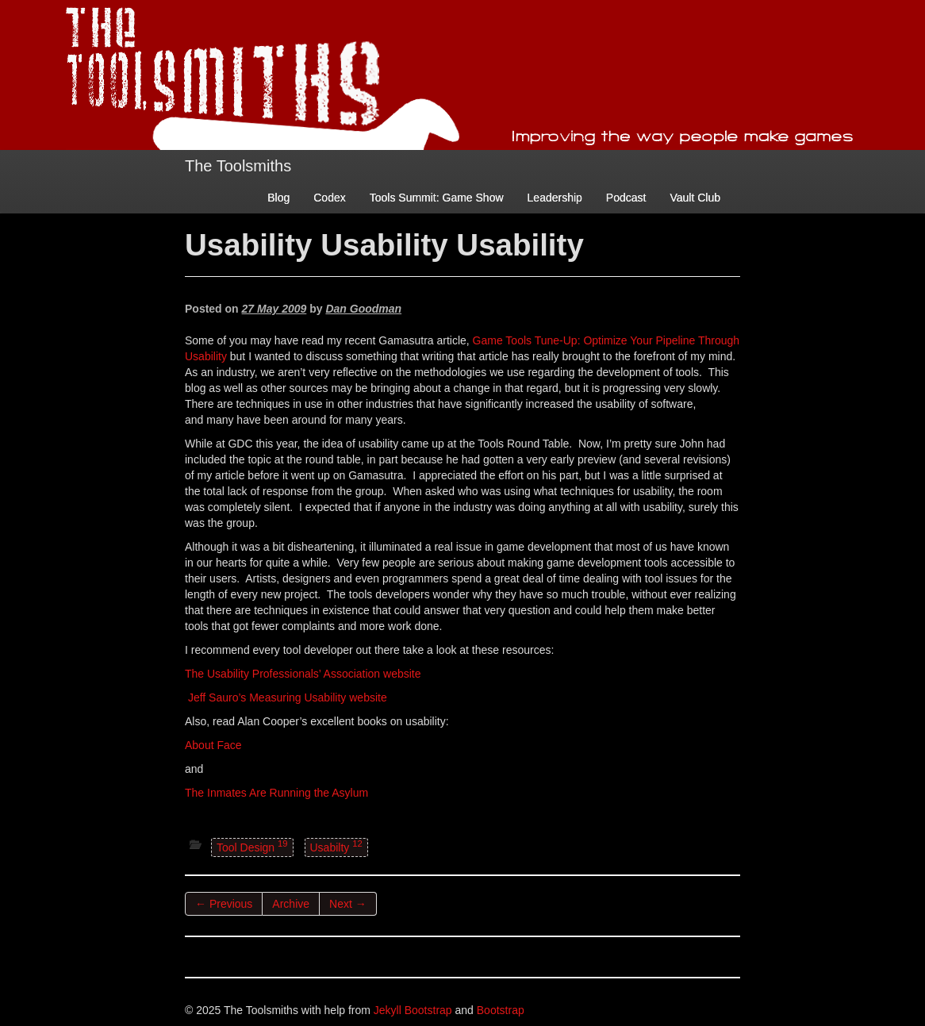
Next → (348, 903)
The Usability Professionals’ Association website (303, 673)
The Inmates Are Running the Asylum (276, 792)
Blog (278, 197)
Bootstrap (500, 1010)
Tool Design (252, 846)
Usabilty (336, 846)
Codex (329, 197)
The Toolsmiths (238, 166)
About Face (213, 745)
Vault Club (695, 197)
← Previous (223, 903)
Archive (290, 903)
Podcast (626, 197)
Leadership (555, 197)
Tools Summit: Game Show (437, 197)
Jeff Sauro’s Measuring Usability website (287, 697)
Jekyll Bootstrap (413, 1010)
